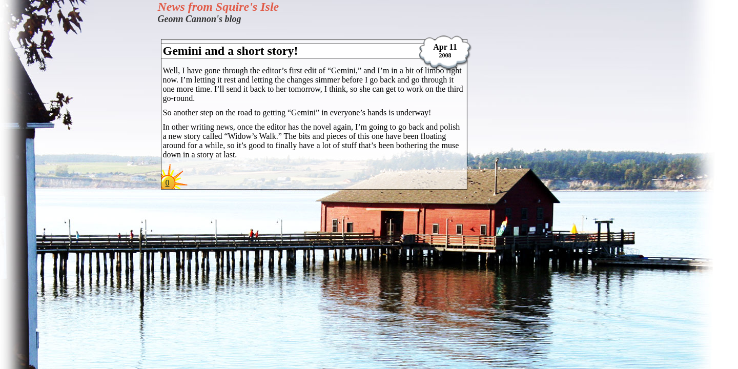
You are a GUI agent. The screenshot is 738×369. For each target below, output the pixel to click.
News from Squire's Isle (218, 6)
